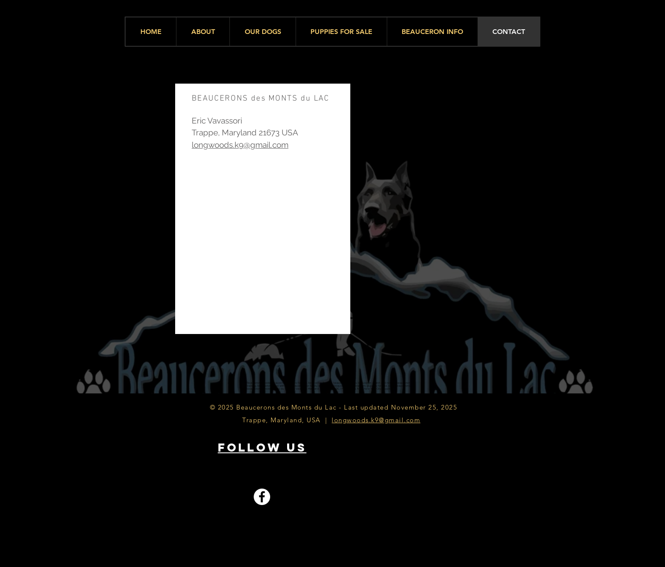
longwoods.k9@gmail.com (240, 144)
